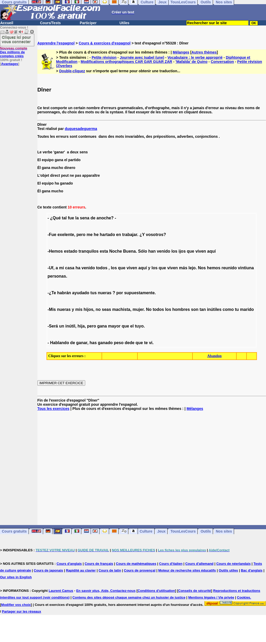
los (174, 251)
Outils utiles (228, 570)
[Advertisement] (151, 467)
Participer (88, 23)
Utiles (124, 23)
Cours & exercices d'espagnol (104, 43)
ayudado (80, 293)
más (183, 268)
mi (61, 268)
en (118, 234)
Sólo (142, 251)
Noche (115, 251)
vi (150, 342)
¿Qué (55, 218)
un (61, 326)
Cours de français (99, 564)
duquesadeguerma (81, 129)
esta (104, 251)
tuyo (139, 326)
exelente (65, 234)
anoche (104, 218)
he (96, 234)
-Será (53, 326)
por (119, 293)
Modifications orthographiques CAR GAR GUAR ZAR (126, 62)
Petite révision (104, 57)
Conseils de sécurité (194, 591)
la (77, 218)
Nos (202, 268)
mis (79, 309)
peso (118, 342)
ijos (182, 251)
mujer (138, 309)
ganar (81, 342)
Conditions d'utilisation (156, 591)
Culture (146, 531)
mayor (114, 326)
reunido (229, 268)
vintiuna (246, 268)
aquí (211, 251)
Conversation (222, 62)
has (93, 342)
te (146, 342)
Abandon (214, 356)
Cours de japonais (48, 570)
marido (247, 309)
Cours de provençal (139, 570)
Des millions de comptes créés (13, 52)
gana (102, 326)
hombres (181, 309)
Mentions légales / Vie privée (211, 597)
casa (70, 268)
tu (237, 309)
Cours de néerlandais (233, 564)
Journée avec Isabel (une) (142, 57)
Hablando (59, 342)
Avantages (9, 64)
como (228, 309)
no (98, 309)
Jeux (161, 531)
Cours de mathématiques (136, 564)
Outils (206, 531)
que (190, 251)
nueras (104, 293)
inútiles (214, 309)
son (194, 309)
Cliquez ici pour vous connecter (16, 39)
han (152, 251)
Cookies (243, 597)
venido (163, 251)
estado (70, 251)
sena (84, 218)
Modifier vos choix (16, 605)
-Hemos (55, 251)
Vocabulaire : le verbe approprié (195, 57)
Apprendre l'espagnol (56, 43)
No (148, 309)
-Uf (50, 268)
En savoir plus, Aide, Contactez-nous (106, 591)
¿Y (142, 234)
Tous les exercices (53, 409)
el (132, 326)
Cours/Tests (50, 23)
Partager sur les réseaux (21, 611)
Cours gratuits (14, 531)
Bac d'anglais (251, 570)
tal (64, 218)
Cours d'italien (171, 564)
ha (78, 268)
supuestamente (139, 293)
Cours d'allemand (199, 564)
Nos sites (224, 531)
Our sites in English (16, 577)
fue (71, 218)
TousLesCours (183, 531)
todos (102, 268)
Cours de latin (109, 570)
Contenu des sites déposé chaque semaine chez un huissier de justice (128, 597)
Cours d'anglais (69, 564)
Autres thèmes (204, 52)
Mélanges (181, 52)
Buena (129, 251)
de (92, 218)
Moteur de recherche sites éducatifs (187, 570)
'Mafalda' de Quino (191, 62)
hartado (107, 234)
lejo (192, 268)
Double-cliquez (72, 71)
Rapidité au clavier (81, 570)
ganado (105, 342)
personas (57, 276)
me (89, 234)
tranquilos (88, 251)
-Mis (52, 309)
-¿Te (52, 293)
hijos (88, 309)
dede (129, 342)
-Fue (52, 234)
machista (121, 309)
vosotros (155, 234)
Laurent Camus (61, 591)
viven (200, 251)
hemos (214, 268)
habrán (64, 293)
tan (203, 309)
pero (80, 234)
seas (106, 309)
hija (81, 326)
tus (93, 293)
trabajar (129, 234)
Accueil (6, 23)
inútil (70, 326)
